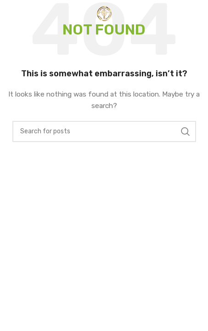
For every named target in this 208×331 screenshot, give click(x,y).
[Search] (104, 131)
